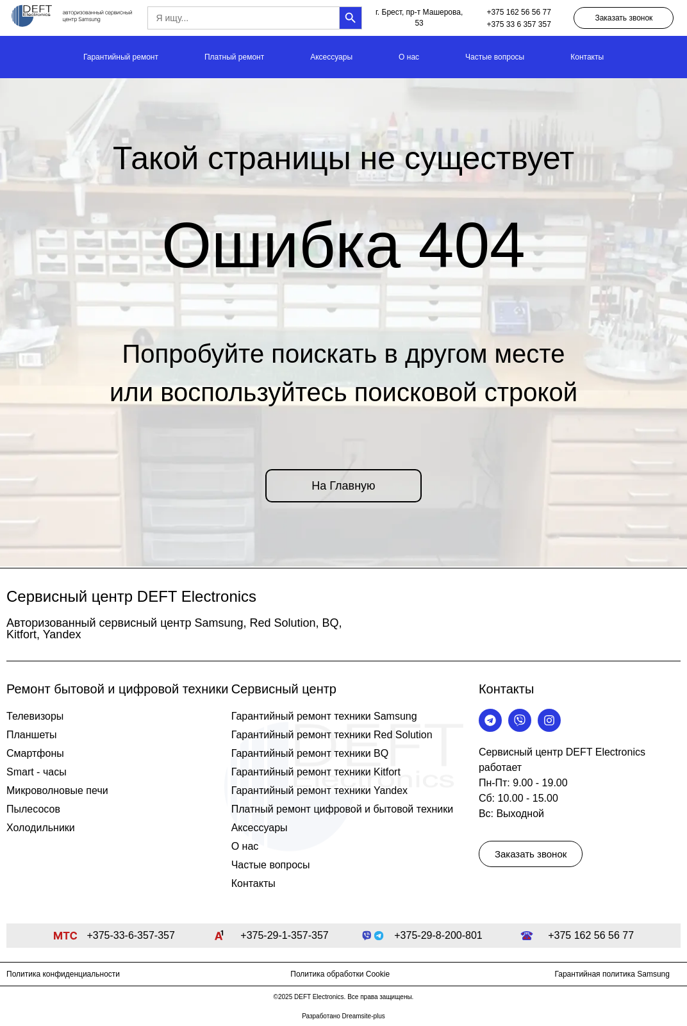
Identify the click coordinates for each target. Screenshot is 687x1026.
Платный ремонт (234, 57)
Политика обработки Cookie (340, 974)
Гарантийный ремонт (120, 57)
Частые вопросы (494, 57)
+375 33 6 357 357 (518, 24)
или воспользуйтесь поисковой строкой (343, 392)
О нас (409, 57)
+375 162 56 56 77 (518, 12)
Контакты (587, 57)
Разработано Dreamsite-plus (343, 1016)
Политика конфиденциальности (63, 974)
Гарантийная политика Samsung (612, 974)
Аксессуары (331, 57)
